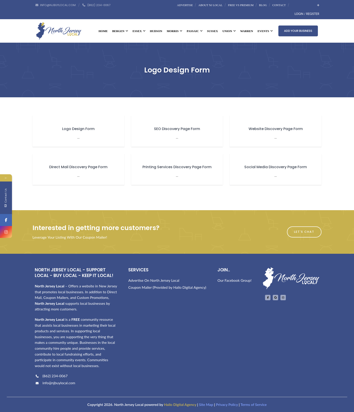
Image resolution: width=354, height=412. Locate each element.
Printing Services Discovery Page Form (177, 167)
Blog (263, 5)
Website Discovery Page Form (276, 128)
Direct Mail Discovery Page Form (78, 167)
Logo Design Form (78, 128)
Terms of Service (253, 404)
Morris (174, 31)
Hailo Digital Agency (180, 404)
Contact (279, 5)
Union (229, 31)
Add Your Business (298, 31)
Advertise (185, 5)
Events (265, 31)
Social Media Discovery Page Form (275, 167)
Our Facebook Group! (234, 280)
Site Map (206, 404)
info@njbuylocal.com (55, 383)
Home (103, 31)
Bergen (120, 31)
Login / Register (307, 14)
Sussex (212, 31)
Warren (246, 31)
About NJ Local (210, 5)
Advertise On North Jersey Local (153, 280)
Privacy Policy (227, 404)
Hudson (156, 31)
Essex (139, 31)
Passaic (195, 31)
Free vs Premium (241, 5)
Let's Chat (304, 232)
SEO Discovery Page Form (177, 128)
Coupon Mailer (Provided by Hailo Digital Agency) (167, 287)
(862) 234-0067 (51, 376)
